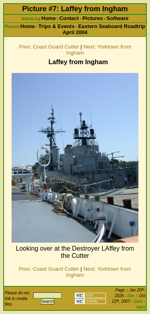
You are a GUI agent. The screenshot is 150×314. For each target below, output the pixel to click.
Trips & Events (56, 26)
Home (48, 18)
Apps (140, 307)
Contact (68, 18)
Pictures (92, 18)
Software (117, 18)
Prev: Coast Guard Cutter (49, 47)
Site (132, 296)
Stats (138, 301)
